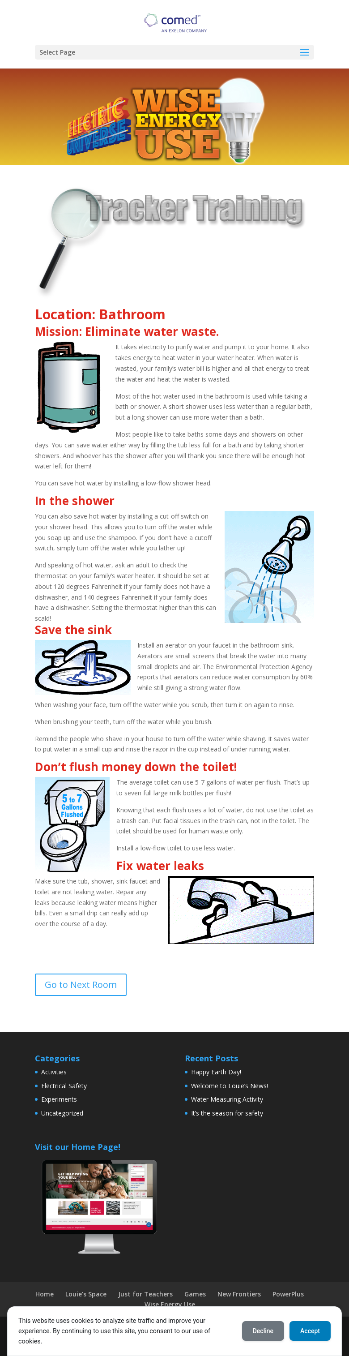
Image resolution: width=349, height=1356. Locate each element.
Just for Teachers (145, 1294)
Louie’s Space (85, 1294)
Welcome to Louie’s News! (229, 1085)
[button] (305, 53)
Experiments (59, 1099)
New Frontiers (239, 1294)
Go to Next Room (81, 984)
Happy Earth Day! (216, 1072)
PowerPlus (288, 1294)
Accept (310, 1331)
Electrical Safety (64, 1085)
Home (44, 1294)
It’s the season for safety (227, 1113)
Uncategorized (62, 1113)
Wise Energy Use (170, 1304)
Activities (54, 1072)
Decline (263, 1331)
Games (195, 1294)
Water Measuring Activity (227, 1099)
